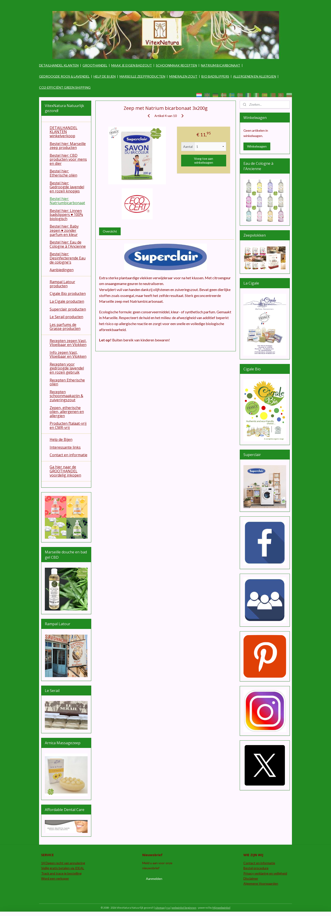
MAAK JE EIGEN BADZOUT (131, 65)
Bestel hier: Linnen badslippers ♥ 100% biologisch (66, 214)
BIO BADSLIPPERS (215, 76)
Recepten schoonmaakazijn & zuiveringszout (66, 395)
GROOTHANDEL (95, 65)
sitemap (160, 907)
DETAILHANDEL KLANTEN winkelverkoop (63, 131)
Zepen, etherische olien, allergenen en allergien (67, 411)
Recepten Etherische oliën (67, 382)
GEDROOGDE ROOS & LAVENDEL (64, 76)
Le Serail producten (66, 316)
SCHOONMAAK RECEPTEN (176, 65)
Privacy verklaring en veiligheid (265, 873)
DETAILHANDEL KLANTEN (59, 65)
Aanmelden (154, 879)
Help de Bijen (61, 439)
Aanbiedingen (62, 269)
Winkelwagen (257, 146)
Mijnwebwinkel (221, 907)
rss (168, 907)
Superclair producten (68, 309)
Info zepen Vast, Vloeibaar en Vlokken (68, 354)
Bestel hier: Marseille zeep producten (68, 145)
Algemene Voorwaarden (260, 883)
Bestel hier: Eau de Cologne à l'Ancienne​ (68, 244)
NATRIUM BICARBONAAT (220, 65)
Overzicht (110, 231)
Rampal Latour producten (62, 283)
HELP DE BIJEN (105, 76)
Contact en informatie (68, 454)
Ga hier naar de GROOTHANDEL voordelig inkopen (65, 470)
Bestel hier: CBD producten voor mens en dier (68, 159)
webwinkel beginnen (184, 907)
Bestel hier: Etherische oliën (63, 173)
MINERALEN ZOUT (183, 76)
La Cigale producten (67, 301)
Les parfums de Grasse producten (65, 326)
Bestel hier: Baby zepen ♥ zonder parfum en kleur (64, 230)
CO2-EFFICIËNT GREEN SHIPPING (65, 87)
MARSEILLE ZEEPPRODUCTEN (142, 76)
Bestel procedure (255, 868)
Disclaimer (250, 878)
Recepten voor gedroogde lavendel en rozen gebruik (67, 368)
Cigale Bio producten (68, 293)
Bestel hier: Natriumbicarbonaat (67, 200)
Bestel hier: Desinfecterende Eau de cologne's (68, 258)
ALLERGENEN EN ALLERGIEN (254, 76)
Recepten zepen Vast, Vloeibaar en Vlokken (68, 342)
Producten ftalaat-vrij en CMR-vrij (68, 425)
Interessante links (65, 447)
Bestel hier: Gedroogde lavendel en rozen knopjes (67, 187)
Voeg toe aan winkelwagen (203, 160)
